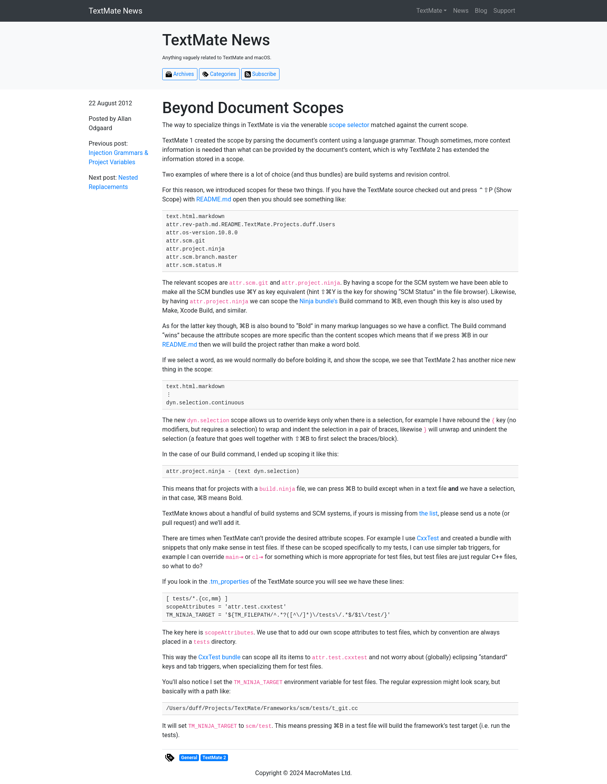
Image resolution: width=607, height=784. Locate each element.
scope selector (349, 125)
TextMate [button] (429, 10)
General (189, 757)
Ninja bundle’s (319, 301)
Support (504, 10)
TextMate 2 (214, 757)
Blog (481, 10)
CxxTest (428, 538)
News (460, 10)
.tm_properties (229, 581)
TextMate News (115, 10)
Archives (180, 74)
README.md (213, 199)
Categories (219, 74)
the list (428, 513)
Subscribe (260, 74)
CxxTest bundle (219, 657)
